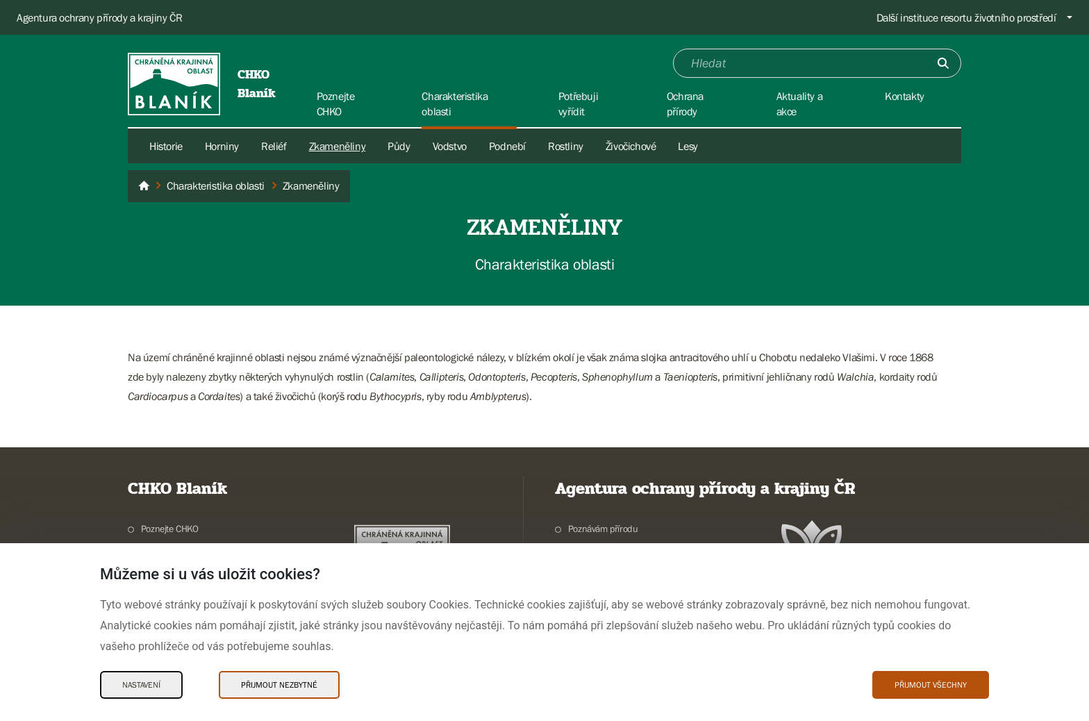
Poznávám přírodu (603, 528)
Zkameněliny (337, 146)
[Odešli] (943, 63)
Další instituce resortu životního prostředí (966, 17)
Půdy (399, 146)
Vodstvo (450, 146)
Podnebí (507, 146)
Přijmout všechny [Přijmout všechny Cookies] (931, 685)
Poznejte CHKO (170, 528)
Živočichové (631, 146)
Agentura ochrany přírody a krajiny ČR (99, 17)
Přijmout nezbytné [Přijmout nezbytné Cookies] (279, 685)
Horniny (222, 146)
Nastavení (141, 685)
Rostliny (565, 146)
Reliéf (274, 146)
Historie (166, 146)
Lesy (687, 146)
